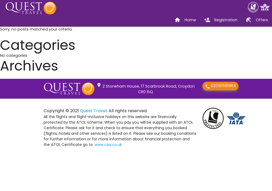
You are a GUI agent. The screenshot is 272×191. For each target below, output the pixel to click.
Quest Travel (93, 111)
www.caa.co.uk (108, 144)
